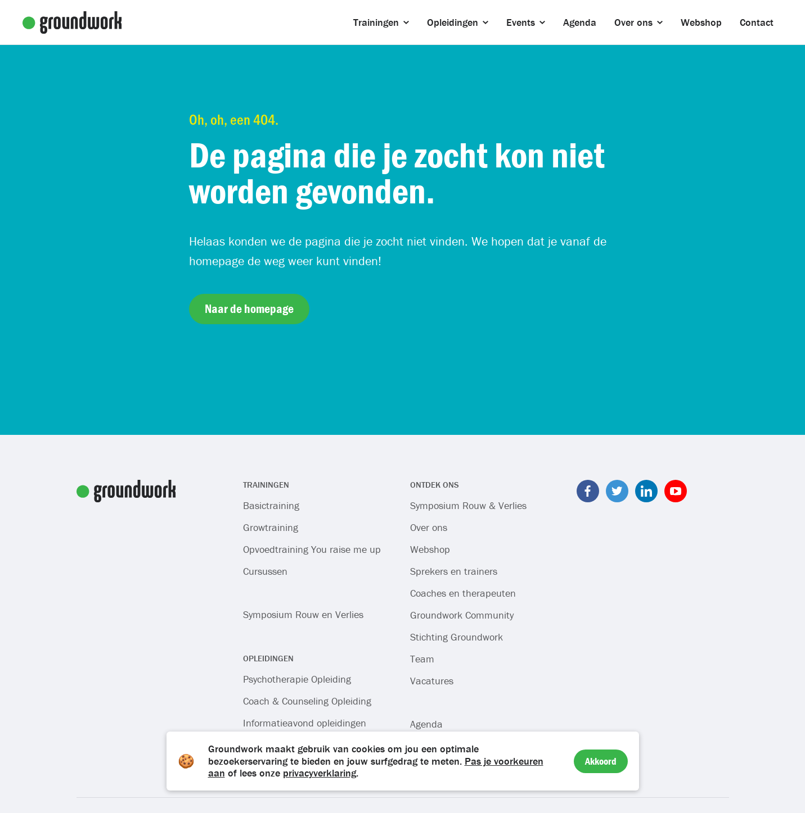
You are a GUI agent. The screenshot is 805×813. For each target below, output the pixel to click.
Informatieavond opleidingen (304, 722)
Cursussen (265, 571)
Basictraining (271, 505)
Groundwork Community (462, 614)
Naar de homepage (249, 308)
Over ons (428, 527)
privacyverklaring (319, 772)
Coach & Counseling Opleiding (307, 700)
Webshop (430, 549)
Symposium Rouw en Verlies (303, 614)
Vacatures (431, 680)
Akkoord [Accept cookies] (601, 761)
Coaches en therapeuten (463, 593)
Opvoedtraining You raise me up (312, 549)
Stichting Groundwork (456, 636)
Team (422, 658)
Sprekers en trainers (453, 571)
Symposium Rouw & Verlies (468, 505)
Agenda (426, 723)
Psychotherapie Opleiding (297, 679)
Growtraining (270, 527)
